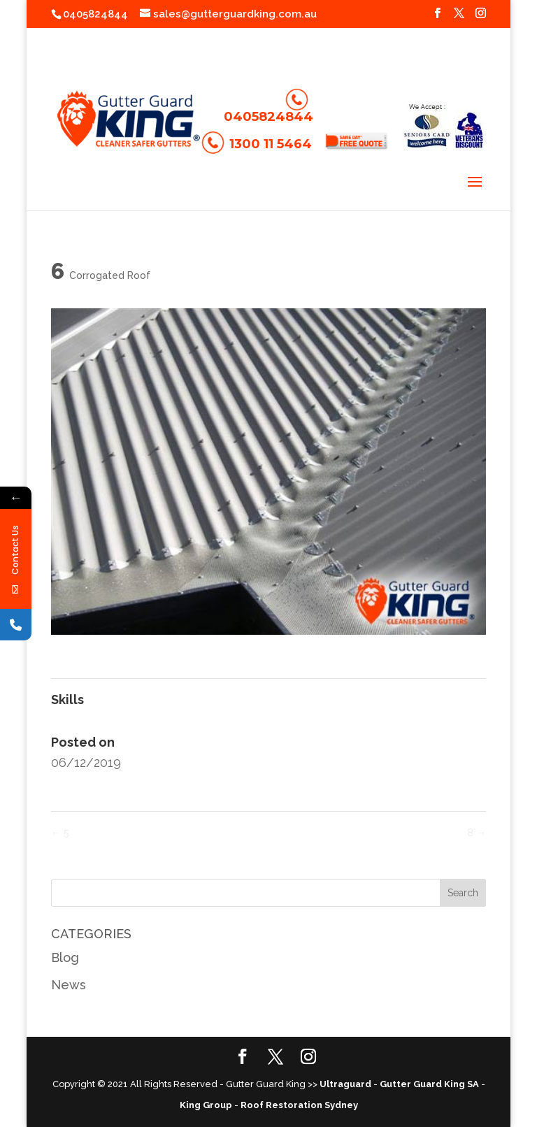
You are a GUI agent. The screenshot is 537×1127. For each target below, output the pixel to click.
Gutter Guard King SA (429, 1084)
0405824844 (95, 14)
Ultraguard (345, 1084)
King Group (206, 1105)
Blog (65, 957)
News (68, 984)
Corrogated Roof (109, 275)
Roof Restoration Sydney (299, 1105)
